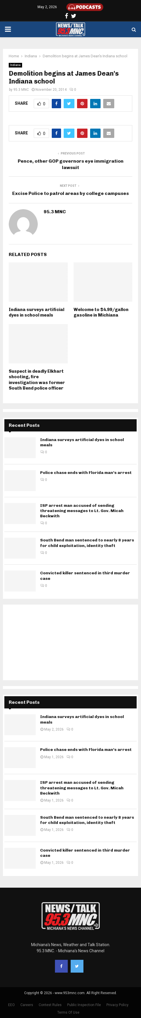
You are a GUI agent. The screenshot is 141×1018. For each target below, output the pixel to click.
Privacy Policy (117, 1005)
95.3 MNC (21, 90)
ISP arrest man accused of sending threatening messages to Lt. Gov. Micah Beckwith (82, 510)
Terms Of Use (68, 1012)
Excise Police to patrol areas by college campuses (70, 193)
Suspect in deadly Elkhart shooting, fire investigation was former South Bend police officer (37, 380)
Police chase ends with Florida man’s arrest (86, 472)
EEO (11, 1005)
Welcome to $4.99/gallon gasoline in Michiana (101, 312)
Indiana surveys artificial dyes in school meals (36, 312)
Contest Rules (50, 1005)
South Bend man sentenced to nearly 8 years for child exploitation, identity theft (87, 543)
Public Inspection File (84, 1005)
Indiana (15, 65)
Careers (26, 1005)
